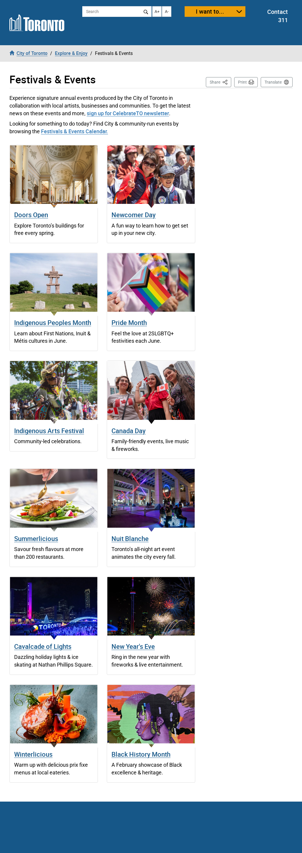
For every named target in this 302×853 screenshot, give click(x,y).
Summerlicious (36, 538)
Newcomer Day (133, 214)
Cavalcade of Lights (42, 646)
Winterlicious (33, 754)
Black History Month (140, 754)
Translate (273, 82)
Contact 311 (277, 16)
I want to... (210, 11)
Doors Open (31, 214)
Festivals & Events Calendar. (74, 131)
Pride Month (129, 322)
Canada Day (128, 430)
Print (242, 82)
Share (220, 82)
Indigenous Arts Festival (49, 430)
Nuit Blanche (130, 538)
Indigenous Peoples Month (52, 322)
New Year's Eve (133, 646)
